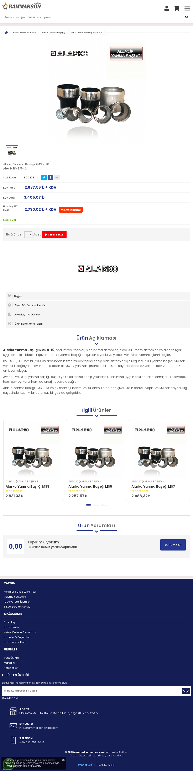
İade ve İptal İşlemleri (17, 601)
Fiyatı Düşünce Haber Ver (27, 305)
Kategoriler (10, 668)
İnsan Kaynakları (14, 642)
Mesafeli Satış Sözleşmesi (20, 591)
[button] (88, 505)
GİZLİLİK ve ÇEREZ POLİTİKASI (108, 755)
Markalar (9, 663)
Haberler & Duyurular (17, 637)
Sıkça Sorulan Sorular (17, 606)
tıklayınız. (35, 766)
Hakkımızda (11, 627)
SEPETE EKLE (54, 234)
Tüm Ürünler (11, 658)
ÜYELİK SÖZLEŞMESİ (80, 755)
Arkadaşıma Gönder (24, 314)
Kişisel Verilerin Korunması (20, 632)
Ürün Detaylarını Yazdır (25, 323)
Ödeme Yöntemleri (15, 596)
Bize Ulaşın (10, 622)
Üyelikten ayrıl (10, 698)
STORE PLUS (85, 765)
